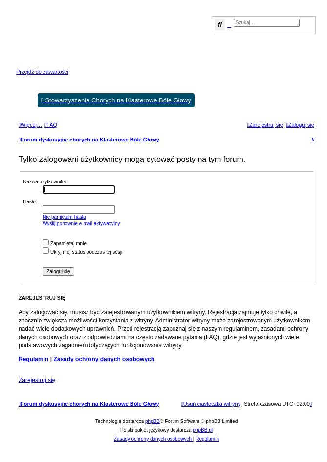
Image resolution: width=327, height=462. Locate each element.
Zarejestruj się (37, 380)
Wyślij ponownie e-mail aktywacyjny (81, 223)
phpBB (152, 421)
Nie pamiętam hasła (64, 217)
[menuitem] (50, 125)
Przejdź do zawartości (42, 72)
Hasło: (30, 201)
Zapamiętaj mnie (65, 243)
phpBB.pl (203, 430)
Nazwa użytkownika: (45, 181)
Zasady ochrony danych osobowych (103, 359)
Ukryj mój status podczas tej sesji (82, 252)
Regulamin (33, 359)
